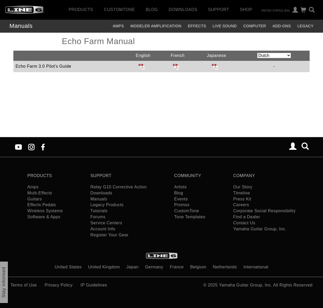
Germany (154, 267)
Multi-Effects (39, 193)
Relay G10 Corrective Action (118, 187)
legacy (306, 26)
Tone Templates (189, 217)
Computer (254, 26)
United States (68, 267)
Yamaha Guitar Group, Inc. (260, 229)
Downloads (183, 9)
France (177, 267)
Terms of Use (23, 285)
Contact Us (244, 223)
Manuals (21, 26)
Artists (180, 187)
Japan (132, 267)
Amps (118, 26)
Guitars (34, 199)
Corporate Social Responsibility (264, 211)
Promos (181, 205)
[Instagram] (31, 147)
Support (218, 9)
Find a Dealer (246, 217)
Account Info (102, 229)
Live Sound (225, 26)
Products (80, 9)
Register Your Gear (109, 235)
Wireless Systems (45, 211)
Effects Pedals (41, 205)
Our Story (242, 187)
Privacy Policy (59, 285)
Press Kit (242, 199)
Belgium (198, 267)
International (255, 267)
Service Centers (106, 223)
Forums (97, 217)
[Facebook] (43, 147)
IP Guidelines (94, 285)
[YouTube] (18, 147)
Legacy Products (107, 205)
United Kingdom (104, 267)
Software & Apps (43, 217)
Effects (197, 26)
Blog (152, 9)
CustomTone (119, 9)
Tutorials (98, 211)
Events (181, 199)
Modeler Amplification (155, 26)
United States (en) (275, 10)
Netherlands (225, 267)
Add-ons (282, 26)
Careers (241, 205)
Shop (246, 9)
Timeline (241, 193)
